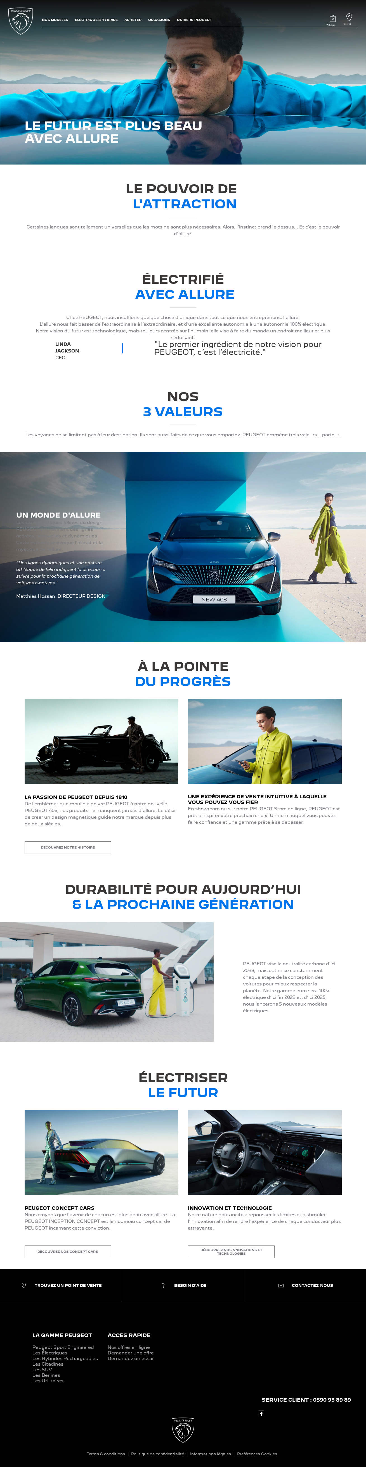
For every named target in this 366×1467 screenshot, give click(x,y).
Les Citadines (47, 1364)
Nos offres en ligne (129, 1347)
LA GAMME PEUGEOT (62, 1335)
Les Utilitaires (47, 1380)
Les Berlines (46, 1375)
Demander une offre (131, 1353)
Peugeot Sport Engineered (63, 1347)
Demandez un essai (130, 1358)
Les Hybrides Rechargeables (65, 1358)
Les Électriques (49, 1353)
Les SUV (42, 1369)
